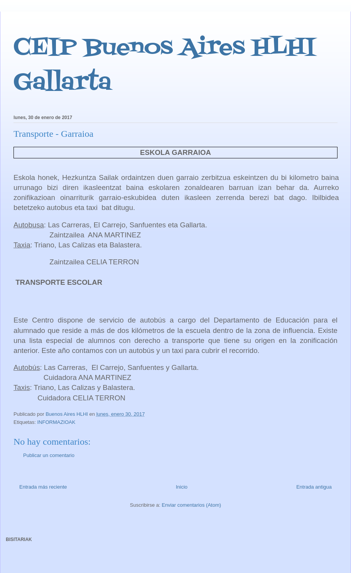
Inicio (181, 487)
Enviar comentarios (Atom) (191, 505)
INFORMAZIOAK (56, 422)
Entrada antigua (314, 487)
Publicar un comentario (48, 455)
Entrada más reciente (43, 487)
